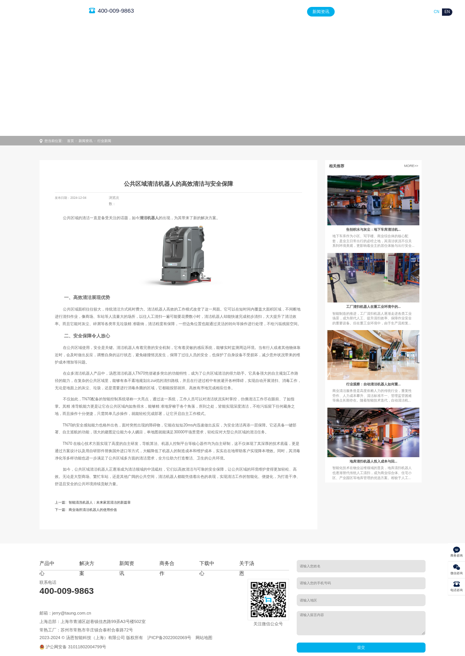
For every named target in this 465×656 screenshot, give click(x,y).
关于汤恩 (411, 11)
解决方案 (291, 11)
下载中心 (381, 11)
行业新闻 (104, 141)
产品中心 (260, 11)
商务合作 (351, 11)
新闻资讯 (320, 11)
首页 (231, 11)
